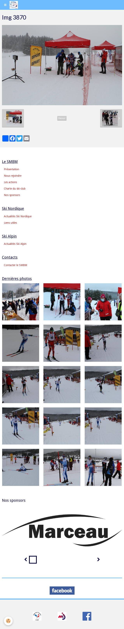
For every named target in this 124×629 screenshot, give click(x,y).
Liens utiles (10, 222)
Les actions (10, 182)
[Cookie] (8, 621)
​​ (37, 615)
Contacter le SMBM (15, 265)
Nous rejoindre (12, 175)
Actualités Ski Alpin (15, 243)
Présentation (11, 169)
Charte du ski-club (15, 188)
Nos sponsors (12, 195)
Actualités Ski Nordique (18, 216)
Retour (61, 118)
